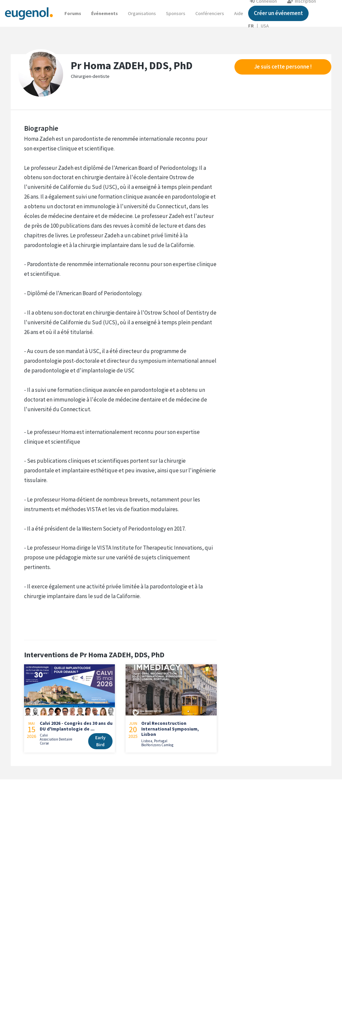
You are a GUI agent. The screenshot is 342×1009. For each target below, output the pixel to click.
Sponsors (175, 13)
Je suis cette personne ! (283, 66)
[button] (238, 13)
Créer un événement (278, 13)
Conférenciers (209, 13)
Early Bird (100, 741)
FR (251, 26)
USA (265, 26)
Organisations (142, 13)
